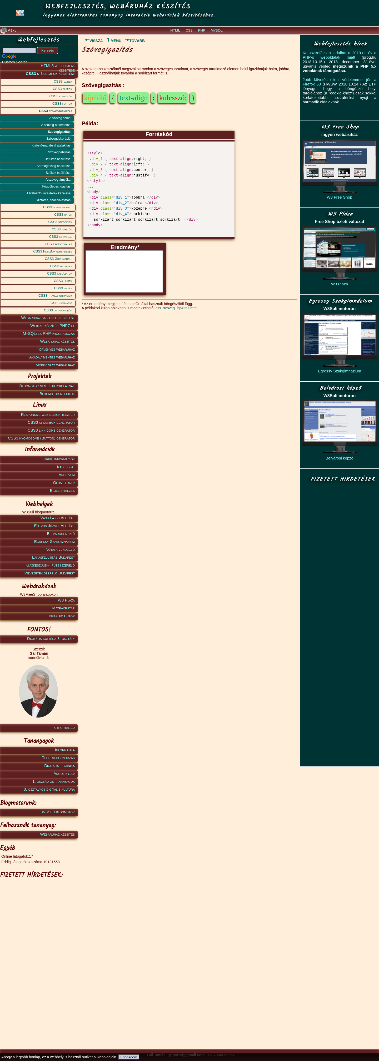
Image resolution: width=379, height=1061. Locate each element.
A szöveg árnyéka (58, 179)
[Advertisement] (38, 960)
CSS (189, 30)
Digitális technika (59, 765)
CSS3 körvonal (60, 237)
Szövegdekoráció (58, 138)
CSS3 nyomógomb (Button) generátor (41, 438)
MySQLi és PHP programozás (49, 333)
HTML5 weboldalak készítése (58, 66)
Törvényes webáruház (56, 349)
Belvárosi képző (61, 533)
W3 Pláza (66, 600)
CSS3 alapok (62, 89)
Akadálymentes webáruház (52, 357)
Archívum (67, 474)
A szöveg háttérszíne (56, 125)
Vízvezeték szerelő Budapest (49, 573)
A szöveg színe (60, 118)
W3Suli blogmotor (58, 812)
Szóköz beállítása (58, 173)
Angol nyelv (64, 773)
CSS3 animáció (61, 303)
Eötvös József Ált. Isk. (54, 525)
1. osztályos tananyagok (53, 781)
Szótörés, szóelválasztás (53, 200)
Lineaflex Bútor (61, 616)
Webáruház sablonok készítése (48, 317)
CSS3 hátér (63, 214)
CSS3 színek (63, 81)
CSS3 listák (63, 288)
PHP (201, 30)
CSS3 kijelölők (60, 96)
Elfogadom (128, 1057)
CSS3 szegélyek (60, 222)
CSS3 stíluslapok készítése (50, 73)
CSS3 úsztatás (61, 266)
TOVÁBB (134, 41)
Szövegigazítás (59, 132)
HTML (175, 30)
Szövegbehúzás (59, 152)
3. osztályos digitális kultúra (49, 789)
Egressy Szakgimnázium (54, 541)
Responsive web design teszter (48, 414)
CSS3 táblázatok (59, 273)
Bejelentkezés (62, 490)
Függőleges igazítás (56, 186)
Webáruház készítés (57, 341)
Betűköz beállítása (58, 159)
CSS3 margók (62, 229)
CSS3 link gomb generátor (51, 430)
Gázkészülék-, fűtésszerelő (50, 565)
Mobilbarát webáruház (55, 365)
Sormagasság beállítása (54, 166)
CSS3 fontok (62, 103)
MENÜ (113, 41)
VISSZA (92, 41)
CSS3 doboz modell (57, 207)
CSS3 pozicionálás (58, 244)
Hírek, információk (59, 459)
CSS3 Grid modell (58, 259)
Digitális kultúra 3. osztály (51, 638)
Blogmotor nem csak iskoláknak (47, 385)
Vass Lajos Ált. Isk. (57, 518)
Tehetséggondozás (58, 757)
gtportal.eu (64, 727)
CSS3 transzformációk (55, 295)
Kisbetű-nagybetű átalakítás (51, 145)
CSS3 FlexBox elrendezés (52, 251)
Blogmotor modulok (57, 393)
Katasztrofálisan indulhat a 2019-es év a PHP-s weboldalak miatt (339, 54)
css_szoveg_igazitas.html (176, 308)
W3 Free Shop (339, 197)
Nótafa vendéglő (60, 549)
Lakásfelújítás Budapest (53, 557)
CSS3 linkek (63, 281)
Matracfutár (63, 608)
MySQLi (217, 30)
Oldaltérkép (64, 482)
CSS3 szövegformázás (55, 111)
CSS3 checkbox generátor (51, 422)
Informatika (65, 749)
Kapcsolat (66, 466)
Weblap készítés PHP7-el (52, 325)
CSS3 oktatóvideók (58, 310)
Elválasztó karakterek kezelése (49, 193)
